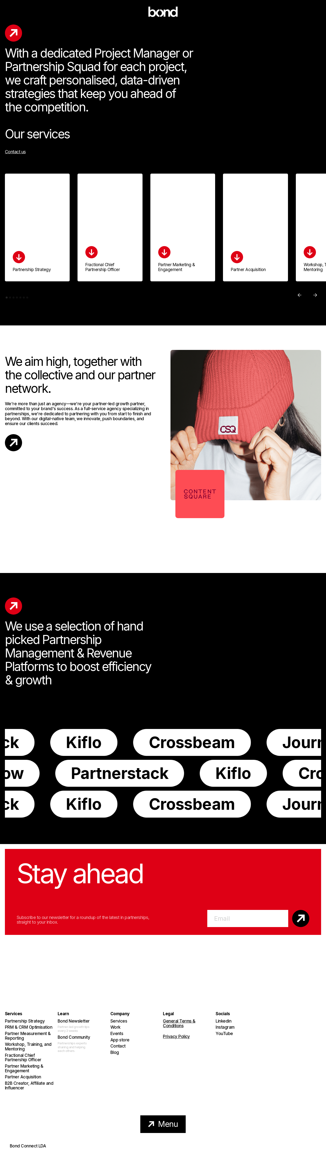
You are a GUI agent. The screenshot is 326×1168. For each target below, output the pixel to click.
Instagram (225, 1027)
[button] (299, 295)
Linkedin (223, 1021)
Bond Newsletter (74, 1021)
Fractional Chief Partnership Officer (23, 1057)
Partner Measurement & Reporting (28, 1035)
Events (116, 1033)
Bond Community (74, 1037)
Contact (118, 1046)
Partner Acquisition (23, 1077)
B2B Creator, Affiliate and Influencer (29, 1085)
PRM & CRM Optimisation (28, 1027)
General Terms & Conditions (179, 1023)
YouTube (224, 1033)
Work (115, 1027)
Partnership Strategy (25, 1021)
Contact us (15, 151)
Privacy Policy (176, 1036)
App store (120, 1040)
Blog (114, 1052)
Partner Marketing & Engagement (24, 1068)
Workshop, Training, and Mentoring (28, 1046)
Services (118, 1021)
